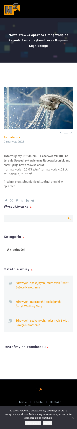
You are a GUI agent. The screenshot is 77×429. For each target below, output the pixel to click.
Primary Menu (70, 9)
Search (69, 218)
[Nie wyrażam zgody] (72, 417)
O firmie (21, 402)
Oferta (38, 402)
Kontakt (55, 402)
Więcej (47, 423)
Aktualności (12, 137)
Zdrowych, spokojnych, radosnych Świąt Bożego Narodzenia (42, 285)
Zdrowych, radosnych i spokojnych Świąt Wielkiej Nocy (38, 304)
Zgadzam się (32, 423)
